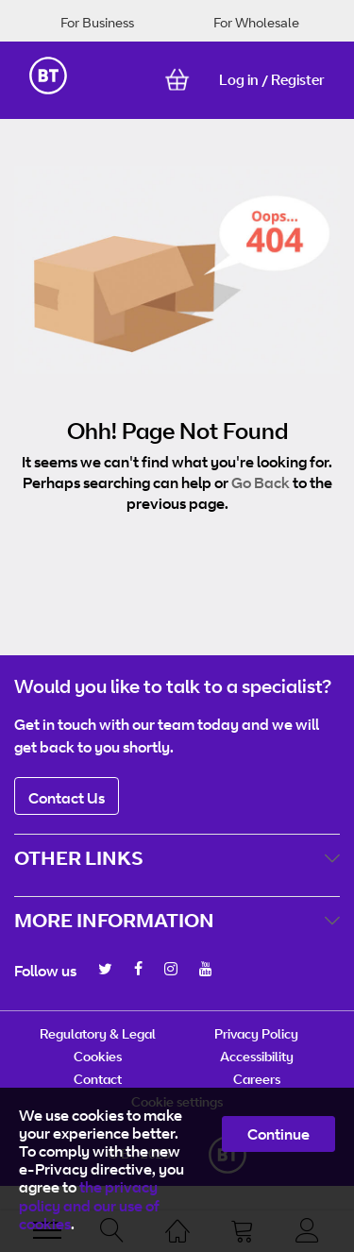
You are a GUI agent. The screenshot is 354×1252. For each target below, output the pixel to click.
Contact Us (66, 797)
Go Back (260, 482)
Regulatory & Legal (98, 1033)
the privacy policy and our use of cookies (89, 1204)
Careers (256, 1079)
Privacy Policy (256, 1033)
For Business (97, 22)
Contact (98, 1079)
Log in (239, 80)
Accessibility (257, 1056)
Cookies (98, 1056)
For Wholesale (256, 22)
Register (298, 80)
